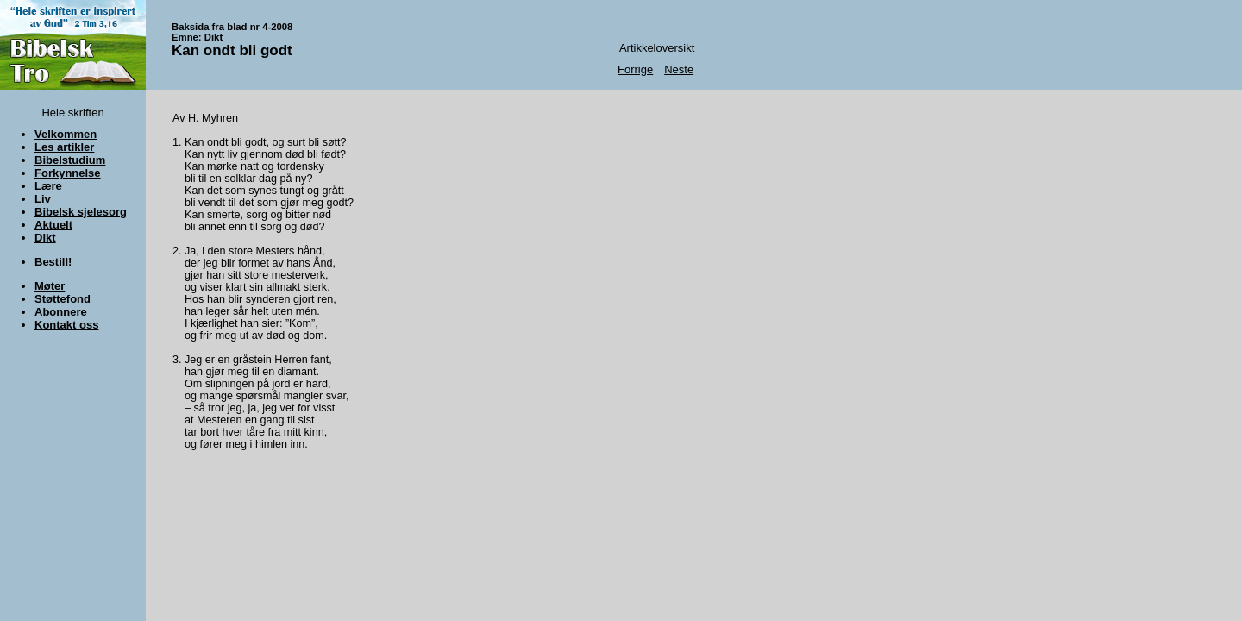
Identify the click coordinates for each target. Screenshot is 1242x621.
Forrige (635, 69)
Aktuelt (53, 224)
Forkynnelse (67, 172)
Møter (49, 285)
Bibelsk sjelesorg (80, 211)
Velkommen (65, 134)
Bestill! (53, 261)
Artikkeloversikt (656, 47)
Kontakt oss (66, 324)
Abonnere (60, 311)
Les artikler (64, 147)
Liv (42, 198)
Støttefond (62, 298)
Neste (678, 69)
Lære (48, 185)
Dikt (45, 237)
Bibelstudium (69, 160)
